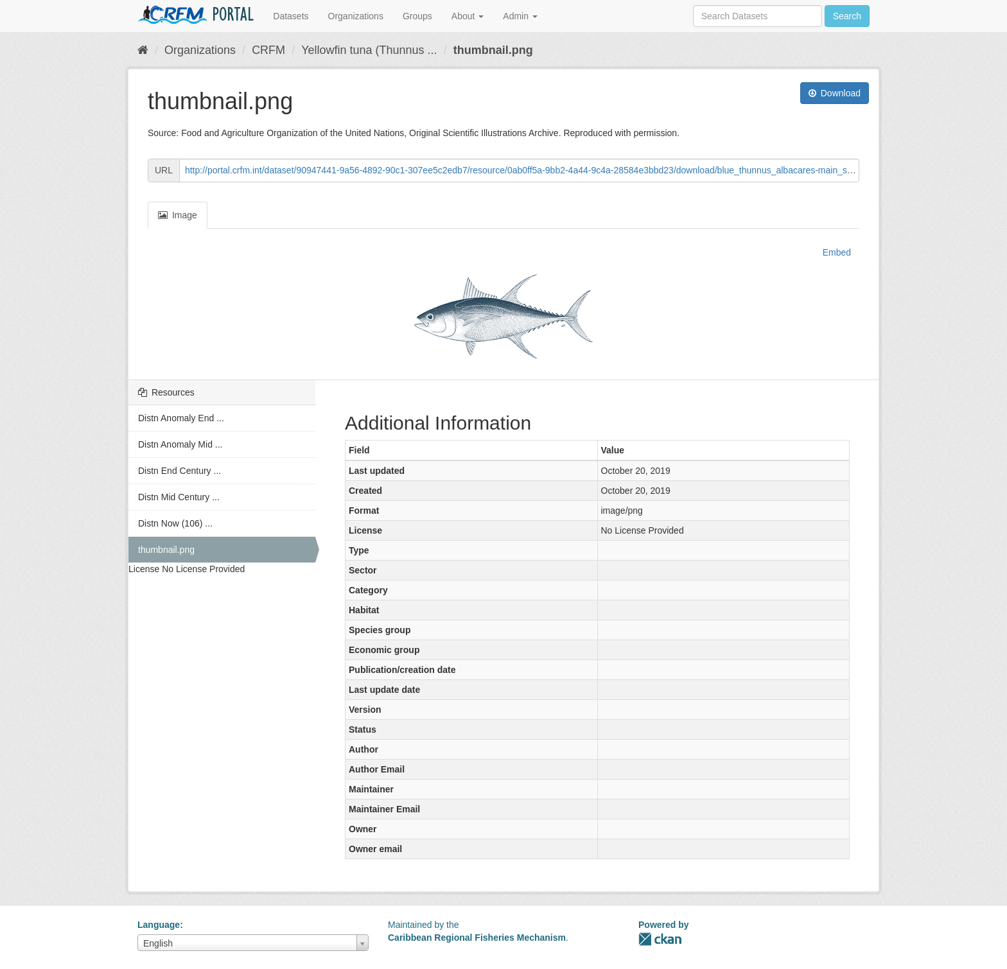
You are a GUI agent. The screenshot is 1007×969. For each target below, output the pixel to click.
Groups (417, 16)
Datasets (290, 16)
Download (835, 93)
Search (847, 16)
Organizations (355, 16)
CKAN (660, 939)
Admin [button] (520, 16)
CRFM (268, 50)
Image (177, 215)
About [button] (467, 16)
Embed (835, 252)
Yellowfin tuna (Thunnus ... (369, 50)
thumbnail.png (493, 50)
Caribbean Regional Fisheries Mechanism (477, 937)
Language (158, 925)
